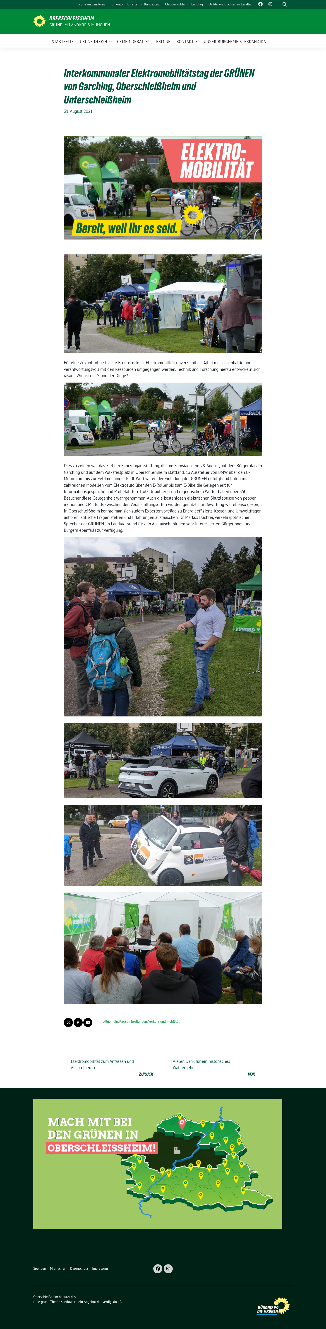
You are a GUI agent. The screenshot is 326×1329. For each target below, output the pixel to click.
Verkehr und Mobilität (164, 1021)
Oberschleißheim (71, 18)
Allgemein (110, 1021)
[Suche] (278, 4)
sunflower (68, 1302)
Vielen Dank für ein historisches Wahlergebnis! (214, 1068)
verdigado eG (112, 1302)
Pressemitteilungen (133, 1021)
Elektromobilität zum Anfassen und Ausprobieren (112, 1068)
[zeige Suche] (284, 4)
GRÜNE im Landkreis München (79, 24)
